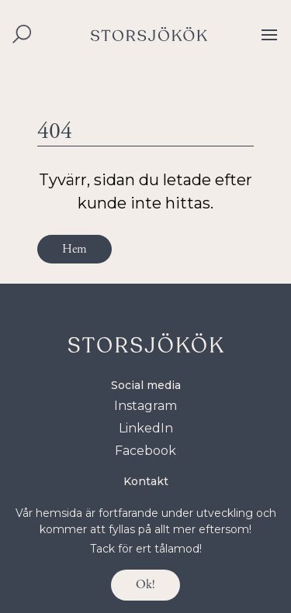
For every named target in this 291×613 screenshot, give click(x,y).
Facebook (145, 450)
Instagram (145, 405)
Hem (74, 249)
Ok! (145, 585)
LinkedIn (146, 428)
